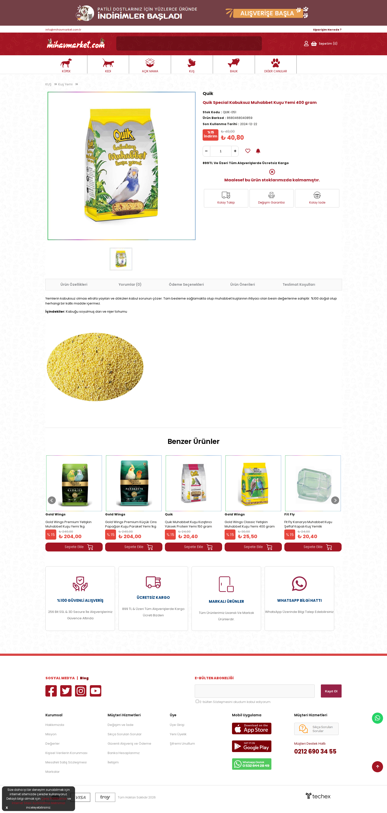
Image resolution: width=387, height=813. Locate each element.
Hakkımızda (54, 724)
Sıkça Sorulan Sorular (125, 734)
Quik (208, 93)
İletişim (113, 762)
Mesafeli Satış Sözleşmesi (66, 762)
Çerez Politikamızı (54, 798)
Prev (52, 500)
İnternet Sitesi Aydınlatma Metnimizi (38, 803)
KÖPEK (66, 65)
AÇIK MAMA (150, 65)
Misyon (51, 734)
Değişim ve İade (121, 724)
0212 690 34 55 (315, 751)
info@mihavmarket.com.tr (63, 30)
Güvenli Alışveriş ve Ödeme (129, 743)
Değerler (52, 743)
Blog (84, 678)
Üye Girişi (177, 724)
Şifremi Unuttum (182, 743)
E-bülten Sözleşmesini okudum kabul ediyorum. (235, 702)
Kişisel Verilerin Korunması (66, 753)
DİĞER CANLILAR (275, 65)
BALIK (233, 65)
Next (335, 500)
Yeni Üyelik (178, 734)
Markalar (52, 771)
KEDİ (108, 65)
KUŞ (191, 65)
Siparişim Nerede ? (327, 30)
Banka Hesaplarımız (124, 753)
